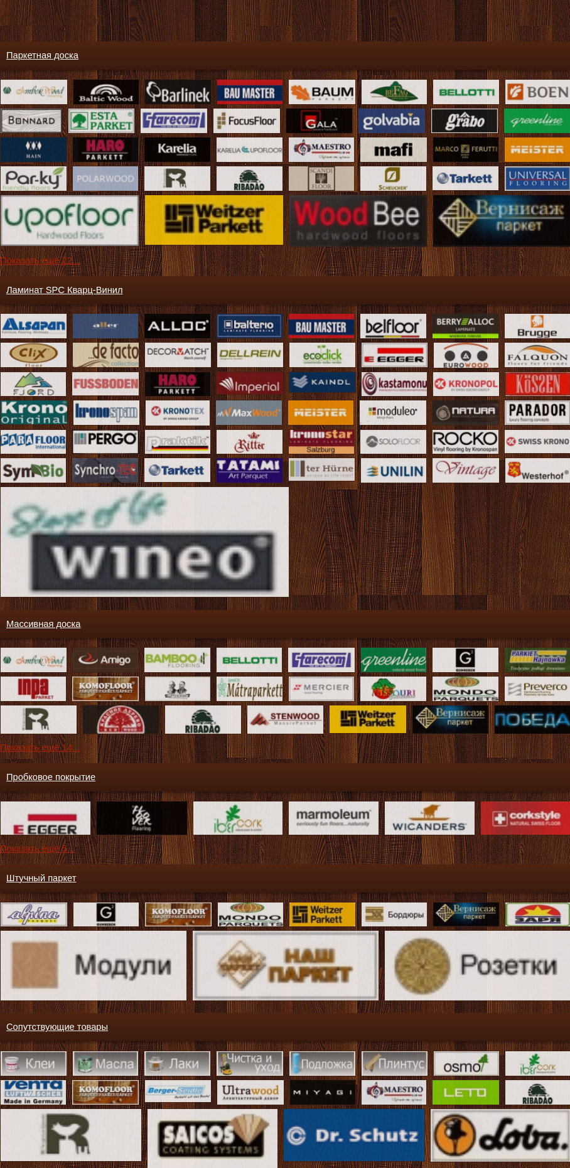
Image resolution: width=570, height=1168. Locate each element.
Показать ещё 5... (37, 849)
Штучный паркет (41, 878)
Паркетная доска (42, 55)
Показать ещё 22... (40, 260)
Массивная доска (43, 624)
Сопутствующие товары (57, 1027)
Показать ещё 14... (40, 747)
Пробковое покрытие (50, 777)
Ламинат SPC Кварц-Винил (64, 290)
